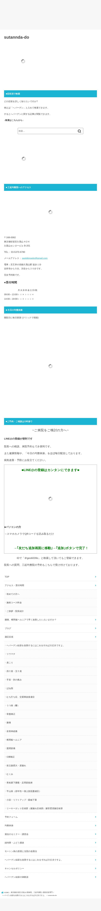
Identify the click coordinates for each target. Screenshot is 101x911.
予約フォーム (11, 817)
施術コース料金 (14, 602)
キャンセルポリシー (14, 868)
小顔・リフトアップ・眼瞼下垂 (22, 799)
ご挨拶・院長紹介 (15, 611)
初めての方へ (13, 594)
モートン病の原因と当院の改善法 (21, 851)
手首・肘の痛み (14, 679)
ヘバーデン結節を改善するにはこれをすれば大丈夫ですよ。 (36, 645)
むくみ (10, 774)
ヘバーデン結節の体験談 (17, 877)
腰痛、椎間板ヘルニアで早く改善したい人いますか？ (31, 619)
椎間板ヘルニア (14, 739)
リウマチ (11, 654)
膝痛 (9, 722)
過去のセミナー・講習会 (17, 834)
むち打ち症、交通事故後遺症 (21, 697)
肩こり (10, 662)
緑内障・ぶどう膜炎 (14, 842)
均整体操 (9, 825)
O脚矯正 (11, 757)
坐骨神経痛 (12, 731)
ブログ (8, 628)
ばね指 (10, 688)
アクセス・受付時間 (14, 585)
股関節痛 (11, 748)
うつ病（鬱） (13, 705)
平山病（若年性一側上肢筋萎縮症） (24, 791)
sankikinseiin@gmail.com (35, 258)
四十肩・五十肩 (14, 671)
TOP (7, 577)
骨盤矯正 (11, 714)
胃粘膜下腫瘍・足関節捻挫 (19, 782)
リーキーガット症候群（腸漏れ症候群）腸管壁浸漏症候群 (35, 808)
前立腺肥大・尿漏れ (16, 765)
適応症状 (9, 637)
